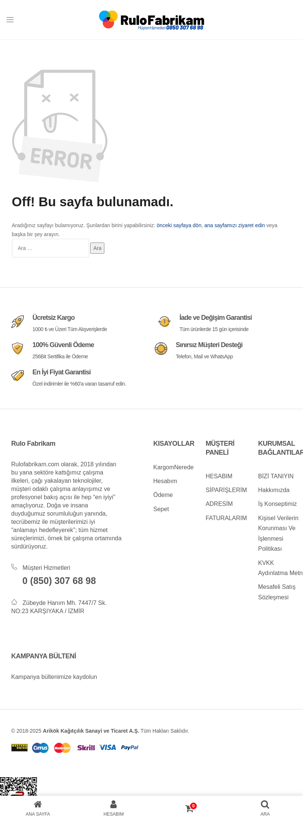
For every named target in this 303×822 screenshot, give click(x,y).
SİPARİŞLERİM (226, 490)
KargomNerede (173, 467)
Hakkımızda (273, 490)
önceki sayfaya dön (179, 225)
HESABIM (219, 476)
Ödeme (163, 495)
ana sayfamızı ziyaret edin (234, 225)
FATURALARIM (226, 518)
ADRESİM (219, 504)
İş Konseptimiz (277, 504)
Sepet (161, 509)
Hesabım (165, 481)
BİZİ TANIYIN (275, 476)
